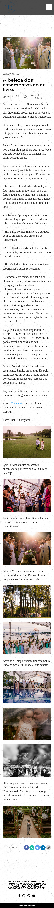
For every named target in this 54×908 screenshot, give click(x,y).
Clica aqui (17, 403)
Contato (27, 890)
